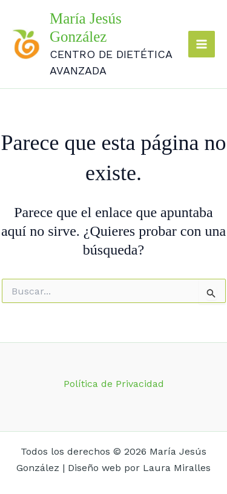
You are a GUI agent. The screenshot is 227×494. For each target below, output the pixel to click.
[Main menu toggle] (201, 44)
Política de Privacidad (114, 383)
